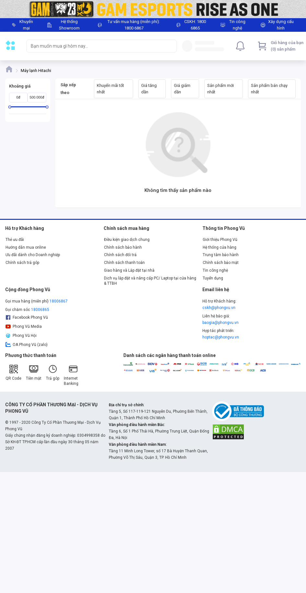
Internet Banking (71, 375)
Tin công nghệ (215, 270)
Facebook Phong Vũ (27, 317)
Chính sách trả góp (22, 262)
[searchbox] (95, 46)
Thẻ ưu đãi (15, 239)
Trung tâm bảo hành (221, 255)
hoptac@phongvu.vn (220, 337)
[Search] (170, 46)
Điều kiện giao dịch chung (127, 239)
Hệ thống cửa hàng (219, 247)
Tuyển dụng (213, 278)
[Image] (153, 9)
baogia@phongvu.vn (220, 322)
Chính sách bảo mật (221, 262)
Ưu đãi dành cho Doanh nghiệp (33, 255)
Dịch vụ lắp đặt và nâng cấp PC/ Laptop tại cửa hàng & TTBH (150, 281)
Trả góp (52, 372)
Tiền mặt (33, 372)
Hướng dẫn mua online (26, 247)
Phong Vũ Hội (21, 335)
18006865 (40, 309)
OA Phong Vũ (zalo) (27, 344)
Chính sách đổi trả (120, 255)
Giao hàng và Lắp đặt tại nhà (129, 270)
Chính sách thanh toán (124, 262)
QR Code (13, 372)
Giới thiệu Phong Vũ (220, 239)
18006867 (59, 301)
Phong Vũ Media (24, 326)
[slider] (9, 106)
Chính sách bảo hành (123, 247)
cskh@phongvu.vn (218, 307)
